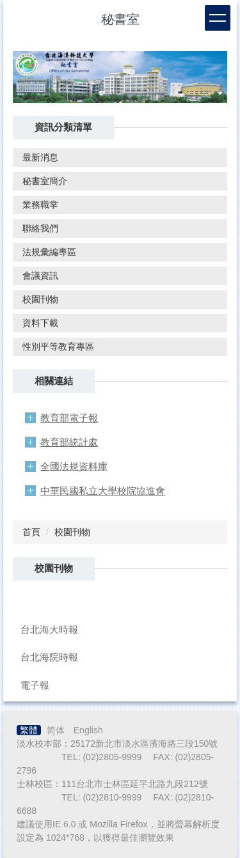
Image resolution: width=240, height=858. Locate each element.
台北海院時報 (49, 656)
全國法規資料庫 (74, 466)
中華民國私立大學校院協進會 (102, 490)
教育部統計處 (69, 442)
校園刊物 (72, 532)
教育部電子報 (69, 417)
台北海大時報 (49, 629)
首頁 (31, 532)
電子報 (34, 685)
